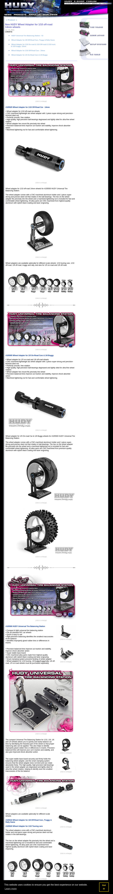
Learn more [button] (11, 888)
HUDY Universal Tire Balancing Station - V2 (27, 36)
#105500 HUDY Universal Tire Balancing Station (25, 626)
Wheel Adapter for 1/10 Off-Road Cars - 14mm (28, 50)
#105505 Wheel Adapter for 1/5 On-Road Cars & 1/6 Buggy (30, 355)
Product (11, 20)
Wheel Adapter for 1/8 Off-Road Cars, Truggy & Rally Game (33, 40)
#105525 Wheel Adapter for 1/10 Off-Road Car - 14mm (28, 107)
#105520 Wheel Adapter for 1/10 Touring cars (24, 826)
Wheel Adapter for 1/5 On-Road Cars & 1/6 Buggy (29, 55)
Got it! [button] (104, 887)
